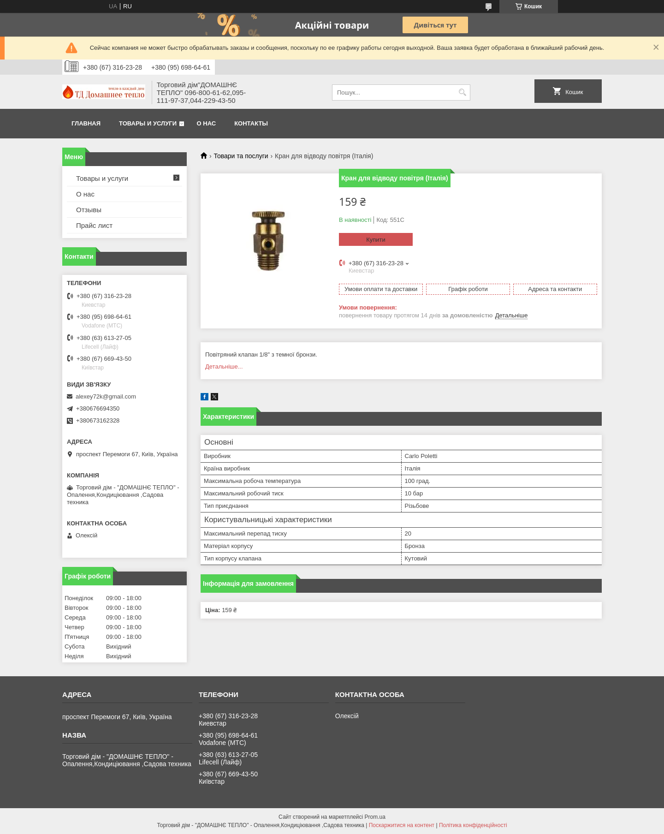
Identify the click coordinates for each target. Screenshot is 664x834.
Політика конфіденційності (473, 825)
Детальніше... (224, 366)
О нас (206, 123)
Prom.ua (375, 817)
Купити (375, 239)
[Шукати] (462, 92)
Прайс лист (94, 225)
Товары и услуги (148, 123)
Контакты (251, 123)
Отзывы (88, 210)
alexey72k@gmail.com (106, 396)
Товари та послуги (240, 156)
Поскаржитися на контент (401, 825)
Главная (86, 123)
